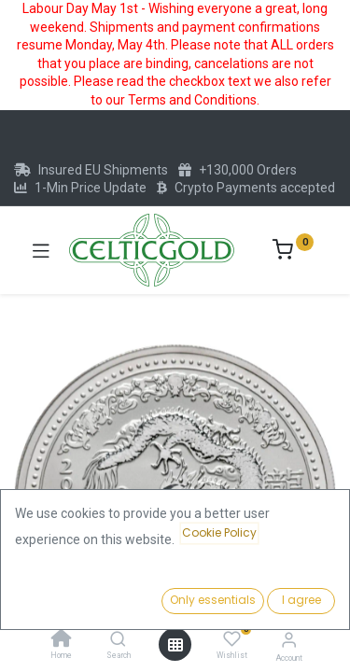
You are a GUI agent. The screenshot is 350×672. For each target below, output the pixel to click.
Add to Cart (250, 595)
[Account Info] (289, 640)
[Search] (118, 640)
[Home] (61, 640)
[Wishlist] (232, 639)
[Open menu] (175, 645)
